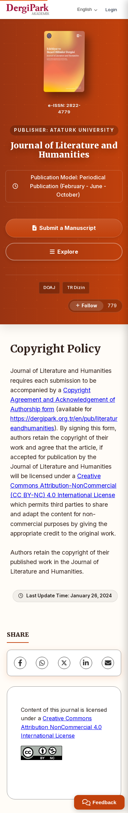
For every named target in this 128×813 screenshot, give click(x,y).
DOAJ (49, 287)
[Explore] (64, 251)
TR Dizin (76, 287)
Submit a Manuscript (64, 227)
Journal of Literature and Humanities (64, 150)
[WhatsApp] (42, 663)
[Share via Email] (108, 663)
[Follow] (86, 306)
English (87, 9)
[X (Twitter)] (64, 663)
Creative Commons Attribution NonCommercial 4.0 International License (61, 727)
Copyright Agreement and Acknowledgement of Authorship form (62, 399)
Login (111, 9)
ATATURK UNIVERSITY (82, 130)
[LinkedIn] (86, 663)
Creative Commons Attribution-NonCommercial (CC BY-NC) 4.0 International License (63, 485)
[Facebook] (20, 663)
